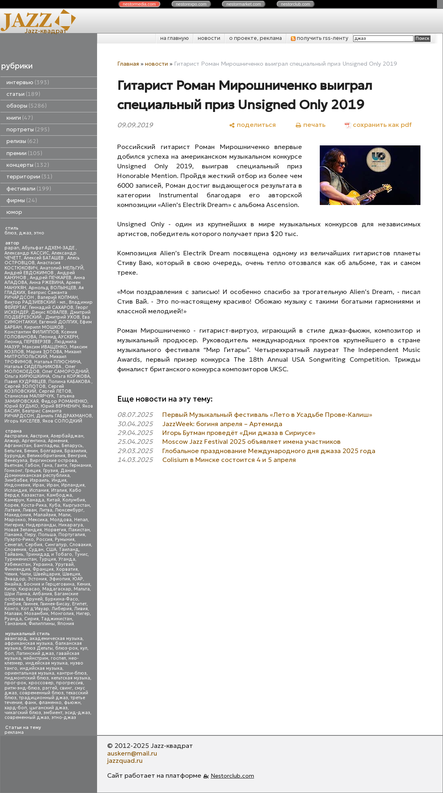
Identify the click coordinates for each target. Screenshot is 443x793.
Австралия (16, 436)
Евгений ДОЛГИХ (58, 322)
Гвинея (30, 604)
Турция (47, 559)
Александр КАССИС (26, 253)
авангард (15, 638)
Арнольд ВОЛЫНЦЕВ (52, 287)
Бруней (34, 599)
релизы (22, 141)
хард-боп (15, 707)
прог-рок (15, 682)
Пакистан (79, 529)
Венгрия (77, 455)
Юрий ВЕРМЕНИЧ (60, 406)
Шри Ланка (17, 593)
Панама (13, 534)
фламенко (50, 702)
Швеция (71, 574)
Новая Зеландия (23, 529)
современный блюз (41, 693)
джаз (25, 233)
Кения (83, 584)
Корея (11, 505)
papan (11, 248)
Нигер (83, 613)
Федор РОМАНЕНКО (64, 401)
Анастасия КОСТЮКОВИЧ (32, 265)
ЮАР (77, 579)
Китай (53, 500)
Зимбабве (15, 480)
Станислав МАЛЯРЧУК (29, 396)
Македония (17, 515)
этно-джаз (64, 717)
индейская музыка (46, 663)
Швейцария (46, 574)
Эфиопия (59, 579)
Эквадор (14, 579)
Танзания (15, 623)
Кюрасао (29, 589)
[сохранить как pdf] (378, 124)
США (51, 549)
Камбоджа (59, 495)
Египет (79, 604)
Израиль (39, 480)
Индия (59, 480)
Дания (67, 470)
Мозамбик (36, 613)
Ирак (38, 485)
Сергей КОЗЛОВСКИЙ (34, 389)
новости (209, 38)
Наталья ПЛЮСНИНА (57, 361)
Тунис (81, 554)
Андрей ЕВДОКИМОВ (29, 272)
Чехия (10, 574)
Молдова (61, 519)
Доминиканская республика (37, 475)
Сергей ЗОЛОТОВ (25, 386)
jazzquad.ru (125, 760)
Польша (47, 534)
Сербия (33, 544)
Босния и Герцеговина (49, 584)
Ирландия (73, 485)
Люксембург (69, 510)
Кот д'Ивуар (35, 608)
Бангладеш (46, 445)
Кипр (10, 589)
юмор (14, 212)
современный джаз (26, 717)
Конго (11, 608)
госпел (58, 658)
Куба (54, 505)
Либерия (62, 608)
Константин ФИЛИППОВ (31, 332)
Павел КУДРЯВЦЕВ (25, 381)
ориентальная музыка (29, 673)
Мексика (38, 519)
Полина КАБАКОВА (69, 381)
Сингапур (56, 544)
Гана (47, 465)
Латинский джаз (35, 653)
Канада (35, 500)
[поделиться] (252, 124)
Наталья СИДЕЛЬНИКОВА (33, 366)
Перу (30, 534)
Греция (33, 470)
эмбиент (52, 712)
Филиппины (42, 623)
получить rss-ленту (319, 38)
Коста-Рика (34, 505)
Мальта (82, 589)
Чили (25, 574)
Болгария (51, 450)
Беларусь (72, 445)
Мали (64, 515)
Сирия (31, 618)
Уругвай (64, 564)
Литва (45, 510)
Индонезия (17, 485)
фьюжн (72, 702)
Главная (128, 63)
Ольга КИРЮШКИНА (27, 376)
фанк (30, 702)
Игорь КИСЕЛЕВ (22, 421)
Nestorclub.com (232, 775)
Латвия (12, 510)
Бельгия (13, 450)
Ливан (30, 510)
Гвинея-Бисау (55, 604)
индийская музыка (41, 668)
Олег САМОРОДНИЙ (65, 371)
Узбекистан (17, 564)
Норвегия (55, 529)
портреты (28, 129)
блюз (10, 233)
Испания (39, 490)
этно (39, 233)
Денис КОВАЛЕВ (49, 312)
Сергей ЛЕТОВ (55, 391)
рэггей (49, 688)
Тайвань (13, 554)
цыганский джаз (48, 707)
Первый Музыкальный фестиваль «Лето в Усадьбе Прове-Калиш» (267, 414)
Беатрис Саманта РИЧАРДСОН (35, 295)
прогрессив (69, 682)
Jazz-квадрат (46, 31)
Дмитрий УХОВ (62, 317)
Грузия (50, 470)
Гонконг (13, 470)
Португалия (71, 534)
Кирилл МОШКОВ (44, 327)
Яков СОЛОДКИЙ (62, 421)
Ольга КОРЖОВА (71, 376)
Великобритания (46, 455)
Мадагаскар (56, 589)
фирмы (21, 200)
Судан (36, 549)
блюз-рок (66, 648)
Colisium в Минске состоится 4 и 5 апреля (229, 460)
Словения (15, 549)
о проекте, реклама (255, 38)
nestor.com (139, 4)
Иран (53, 485)
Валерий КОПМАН (57, 297)
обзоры (26, 105)
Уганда (66, 559)
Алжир (11, 440)
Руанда (13, 618)
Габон (32, 465)
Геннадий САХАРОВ (51, 307)
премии (24, 153)
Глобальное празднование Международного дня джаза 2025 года (268, 451)
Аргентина (34, 440)
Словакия (80, 544)
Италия (59, 490)
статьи (23, 94)
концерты (27, 164)
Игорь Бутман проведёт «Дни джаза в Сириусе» (238, 433)
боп (9, 653)
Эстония (37, 579)
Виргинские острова (53, 460)
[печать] (310, 124)
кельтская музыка (70, 678)
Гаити (61, 465)
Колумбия (73, 500)
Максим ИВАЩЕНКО (44, 347)
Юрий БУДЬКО (21, 406)
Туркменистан (20, 559)
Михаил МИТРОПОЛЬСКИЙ (42, 354)
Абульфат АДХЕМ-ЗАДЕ (49, 248)
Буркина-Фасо (61, 599)
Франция (43, 569)
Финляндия (17, 569)
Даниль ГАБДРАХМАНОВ (64, 415)
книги (19, 117)
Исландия (15, 490)
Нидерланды (41, 525)
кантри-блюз (72, 673)
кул (83, 648)
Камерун (14, 500)
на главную (174, 38)
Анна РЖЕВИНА (46, 282)
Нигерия (13, 525)
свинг (66, 688)
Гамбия (12, 604)
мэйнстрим (35, 658)
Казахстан (32, 495)
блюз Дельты (38, 648)
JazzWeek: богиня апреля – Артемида (222, 424)
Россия (44, 539)
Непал (81, 519)
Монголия (62, 613)
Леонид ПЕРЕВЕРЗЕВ (28, 341)
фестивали (28, 188)
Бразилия (75, 450)
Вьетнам (13, 465)
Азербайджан (67, 436)
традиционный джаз (43, 697)
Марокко (15, 519)
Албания (42, 593)
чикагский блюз (22, 712)
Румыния (65, 539)
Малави (13, 613)
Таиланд (69, 549)
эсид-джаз (77, 712)
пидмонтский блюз (26, 678)
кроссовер (41, 682)
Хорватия (67, 569)
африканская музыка (28, 643)
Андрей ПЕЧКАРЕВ (50, 277)
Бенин (31, 450)
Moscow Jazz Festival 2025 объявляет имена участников (251, 441)
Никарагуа (70, 525)
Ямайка (12, 584)
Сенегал (13, 544)
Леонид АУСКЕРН (58, 337)
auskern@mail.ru (132, 753)
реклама (14, 732)
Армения (58, 440)
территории (29, 176)
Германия (80, 465)
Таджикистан (56, 618)
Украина (43, 564)
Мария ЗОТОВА (44, 351)
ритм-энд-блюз (22, 688)
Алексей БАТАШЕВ (44, 258)
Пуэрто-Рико (19, 539)
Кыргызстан (76, 505)
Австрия (39, 436)
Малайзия (44, 515)
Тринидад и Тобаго (49, 554)
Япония (65, 623)
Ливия (81, 608)
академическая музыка (56, 638)
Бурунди (14, 455)
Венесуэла (15, 460)
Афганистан (17, 445)
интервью (27, 82)
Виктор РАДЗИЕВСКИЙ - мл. (35, 302)
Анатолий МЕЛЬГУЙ (61, 268)
